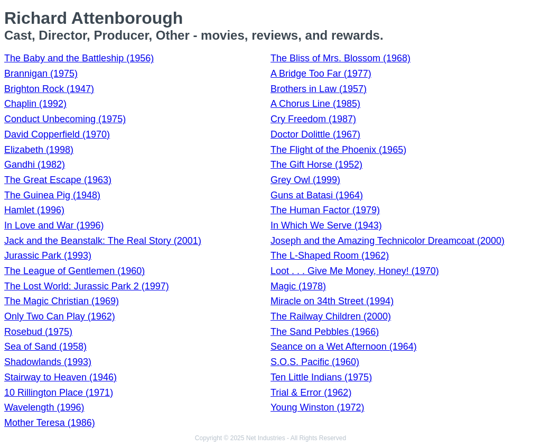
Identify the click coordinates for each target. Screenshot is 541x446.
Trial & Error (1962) (310, 392)
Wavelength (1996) (44, 407)
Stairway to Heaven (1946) (60, 377)
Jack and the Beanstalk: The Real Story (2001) (102, 240)
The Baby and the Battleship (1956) (79, 58)
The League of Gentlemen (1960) (74, 271)
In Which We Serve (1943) (326, 225)
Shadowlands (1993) (47, 362)
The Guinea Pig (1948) (52, 195)
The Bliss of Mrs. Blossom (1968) (340, 58)
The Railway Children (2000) (330, 316)
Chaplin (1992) (35, 103)
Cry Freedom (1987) (313, 119)
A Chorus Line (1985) (315, 103)
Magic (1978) (298, 286)
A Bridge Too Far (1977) (320, 73)
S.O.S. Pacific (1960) (314, 362)
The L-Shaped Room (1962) (329, 255)
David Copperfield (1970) (57, 134)
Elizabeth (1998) (38, 149)
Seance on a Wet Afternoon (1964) (343, 346)
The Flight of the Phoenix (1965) (338, 149)
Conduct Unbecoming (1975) (65, 119)
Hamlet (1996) (34, 210)
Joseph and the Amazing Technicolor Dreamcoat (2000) (387, 240)
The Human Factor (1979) (325, 210)
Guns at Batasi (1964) (316, 195)
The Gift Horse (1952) (316, 164)
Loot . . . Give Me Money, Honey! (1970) (354, 271)
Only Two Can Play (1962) (59, 316)
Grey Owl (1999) (305, 180)
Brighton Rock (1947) (49, 89)
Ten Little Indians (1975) (321, 377)
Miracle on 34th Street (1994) (332, 301)
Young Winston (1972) (317, 407)
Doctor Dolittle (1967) (315, 134)
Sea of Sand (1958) (45, 346)
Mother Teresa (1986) (49, 422)
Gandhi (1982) (34, 164)
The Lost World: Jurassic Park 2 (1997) (86, 286)
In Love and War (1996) (54, 225)
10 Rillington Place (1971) (58, 392)
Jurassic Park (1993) (47, 255)
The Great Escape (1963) (57, 180)
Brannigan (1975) (41, 73)
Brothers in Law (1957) (318, 89)
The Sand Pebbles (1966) (324, 331)
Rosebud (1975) (38, 331)
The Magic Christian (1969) (61, 301)
